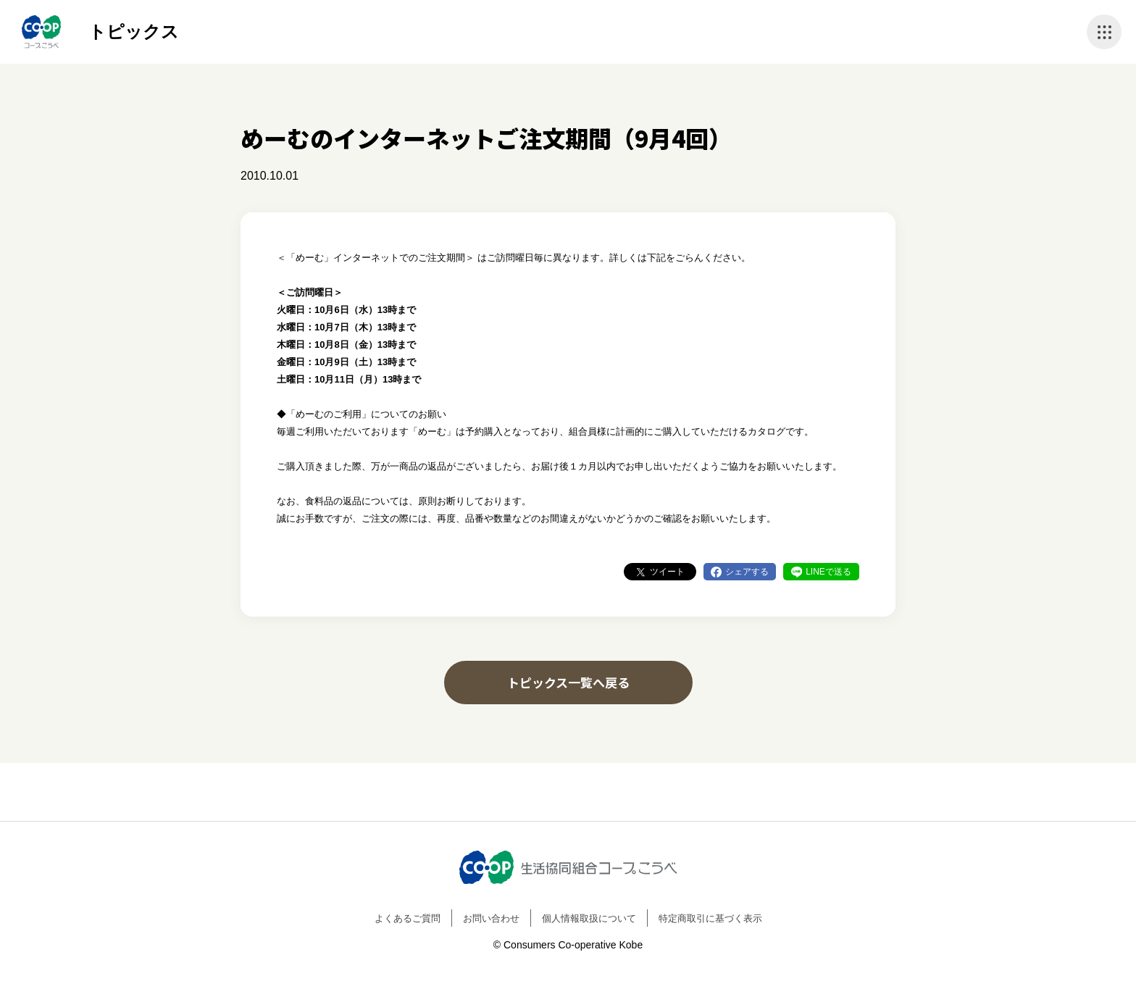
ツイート (667, 572)
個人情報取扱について (589, 918)
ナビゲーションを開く (1104, 31)
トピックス (133, 31)
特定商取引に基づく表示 (710, 918)
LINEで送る (828, 572)
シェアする (747, 572)
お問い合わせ (491, 918)
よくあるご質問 (407, 918)
